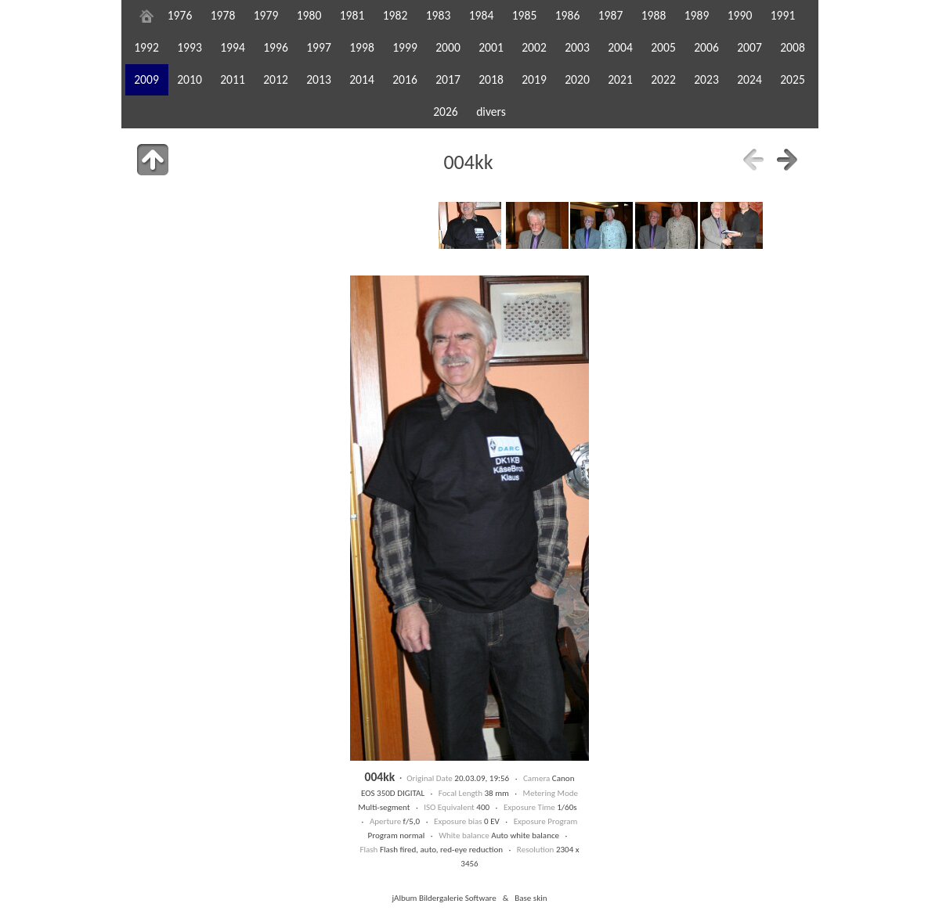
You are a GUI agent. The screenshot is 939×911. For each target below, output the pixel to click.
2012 (275, 79)
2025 (792, 79)
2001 (491, 47)
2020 (577, 79)
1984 (481, 15)
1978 (223, 15)
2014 (361, 79)
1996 (275, 47)
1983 (438, 15)
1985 (524, 15)
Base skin (531, 897)
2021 (620, 79)
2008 (792, 47)
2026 (445, 111)
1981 (352, 15)
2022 (663, 79)
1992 (146, 47)
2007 (749, 47)
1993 (189, 47)
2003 (577, 47)
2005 (663, 47)
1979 (266, 15)
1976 (180, 15)
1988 (653, 15)
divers (491, 111)
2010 (189, 79)
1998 (361, 47)
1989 (697, 15)
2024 (749, 79)
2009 (146, 79)
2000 (447, 47)
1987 (610, 15)
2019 (534, 79)
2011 (232, 79)
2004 (620, 47)
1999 (404, 47)
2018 (491, 79)
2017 (447, 79)
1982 (395, 15)
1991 (783, 15)
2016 (404, 79)
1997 (318, 47)
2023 (706, 79)
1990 (740, 15)
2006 (706, 47)
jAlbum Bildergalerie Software (444, 897)
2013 (318, 79)
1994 (232, 47)
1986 (567, 15)
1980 (309, 15)
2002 (534, 47)
